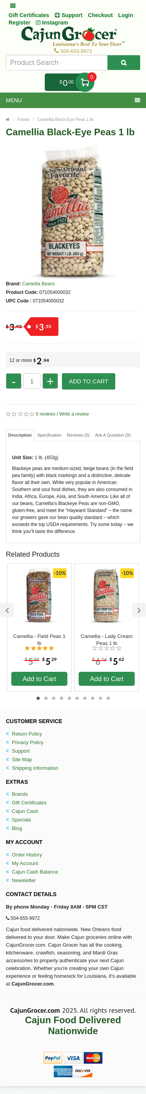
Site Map (19, 759)
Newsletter (21, 880)
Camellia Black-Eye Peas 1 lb (65, 119)
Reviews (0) (78, 435)
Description (20, 435)
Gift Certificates (29, 15)
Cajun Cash (22, 811)
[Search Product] (123, 62)
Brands (17, 794)
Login (125, 15)
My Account (22, 863)
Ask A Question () (112, 435)
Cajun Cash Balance (32, 872)
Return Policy (24, 734)
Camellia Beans (38, 284)
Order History (24, 855)
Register (19, 22)
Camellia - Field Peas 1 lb (39, 639)
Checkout (100, 15)
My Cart (84, 82)
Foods (24, 119)
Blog (14, 828)
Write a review (74, 414)
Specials (18, 820)
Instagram (52, 22)
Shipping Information (32, 768)
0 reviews (46, 414)
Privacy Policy (25, 742)
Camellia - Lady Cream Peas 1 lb (107, 639)
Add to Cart (88, 381)
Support (18, 751)
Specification (49, 435)
